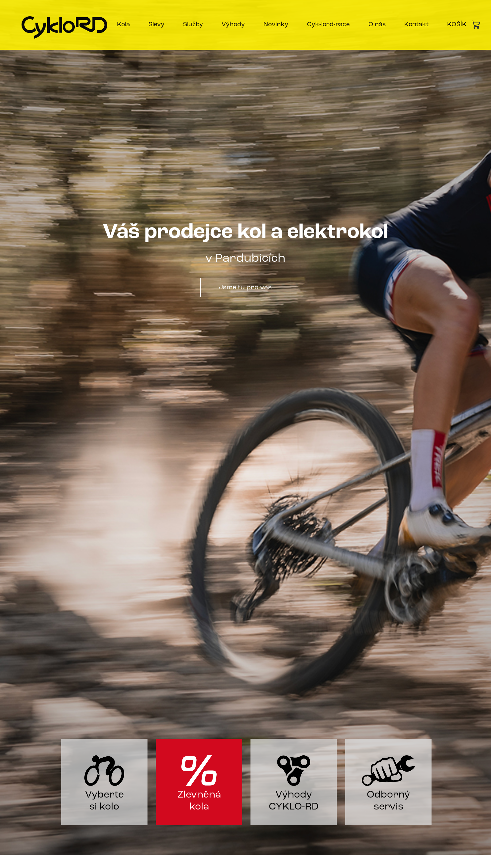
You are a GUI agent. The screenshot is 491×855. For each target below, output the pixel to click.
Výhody (233, 25)
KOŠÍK (463, 25)
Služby (193, 25)
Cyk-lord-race (328, 25)
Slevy (156, 25)
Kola (123, 25)
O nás (377, 25)
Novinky (275, 25)
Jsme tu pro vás (245, 287)
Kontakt (416, 25)
